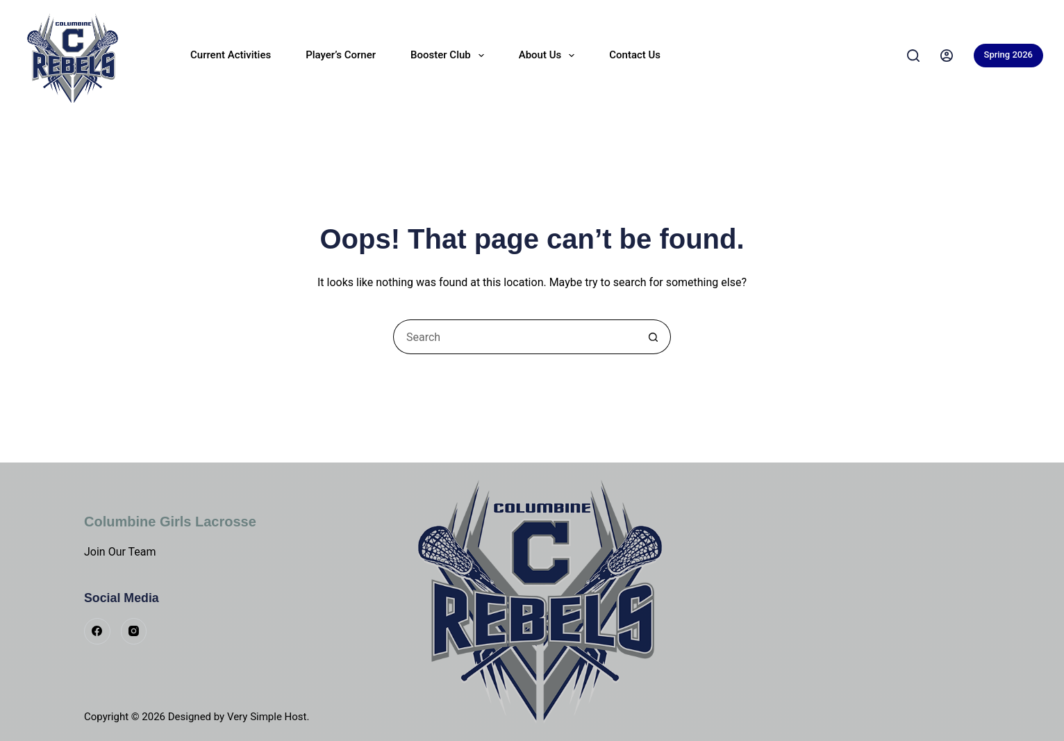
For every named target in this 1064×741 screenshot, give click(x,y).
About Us (550, 55)
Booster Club (450, 55)
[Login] (946, 55)
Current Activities (230, 55)
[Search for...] (514, 336)
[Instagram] (134, 631)
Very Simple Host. (268, 716)
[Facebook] (97, 631)
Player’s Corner (341, 55)
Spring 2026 (1008, 54)
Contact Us (634, 55)
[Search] (913, 55)
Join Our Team (120, 551)
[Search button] (653, 336)
